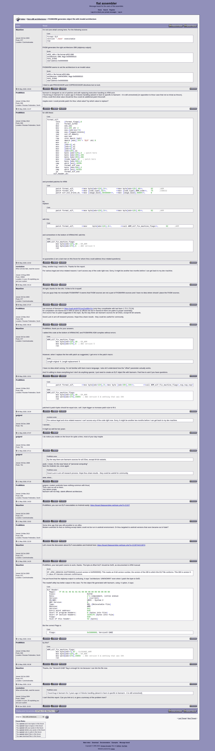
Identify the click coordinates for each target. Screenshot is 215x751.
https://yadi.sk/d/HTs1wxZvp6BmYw (78, 308)
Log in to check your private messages (103, 12)
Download (95, 742)
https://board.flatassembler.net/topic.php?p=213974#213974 (121, 545)
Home (100, 10)
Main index (87, 742)
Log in (120, 12)
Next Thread (192, 718)
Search (105, 10)
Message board (125, 742)
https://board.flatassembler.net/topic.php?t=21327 (110, 505)
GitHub (119, 746)
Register (112, 10)
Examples (115, 742)
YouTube (124, 746)
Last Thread (182, 718)
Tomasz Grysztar (106, 746)
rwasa (113, 749)
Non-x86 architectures (36, 19)
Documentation (105, 742)
